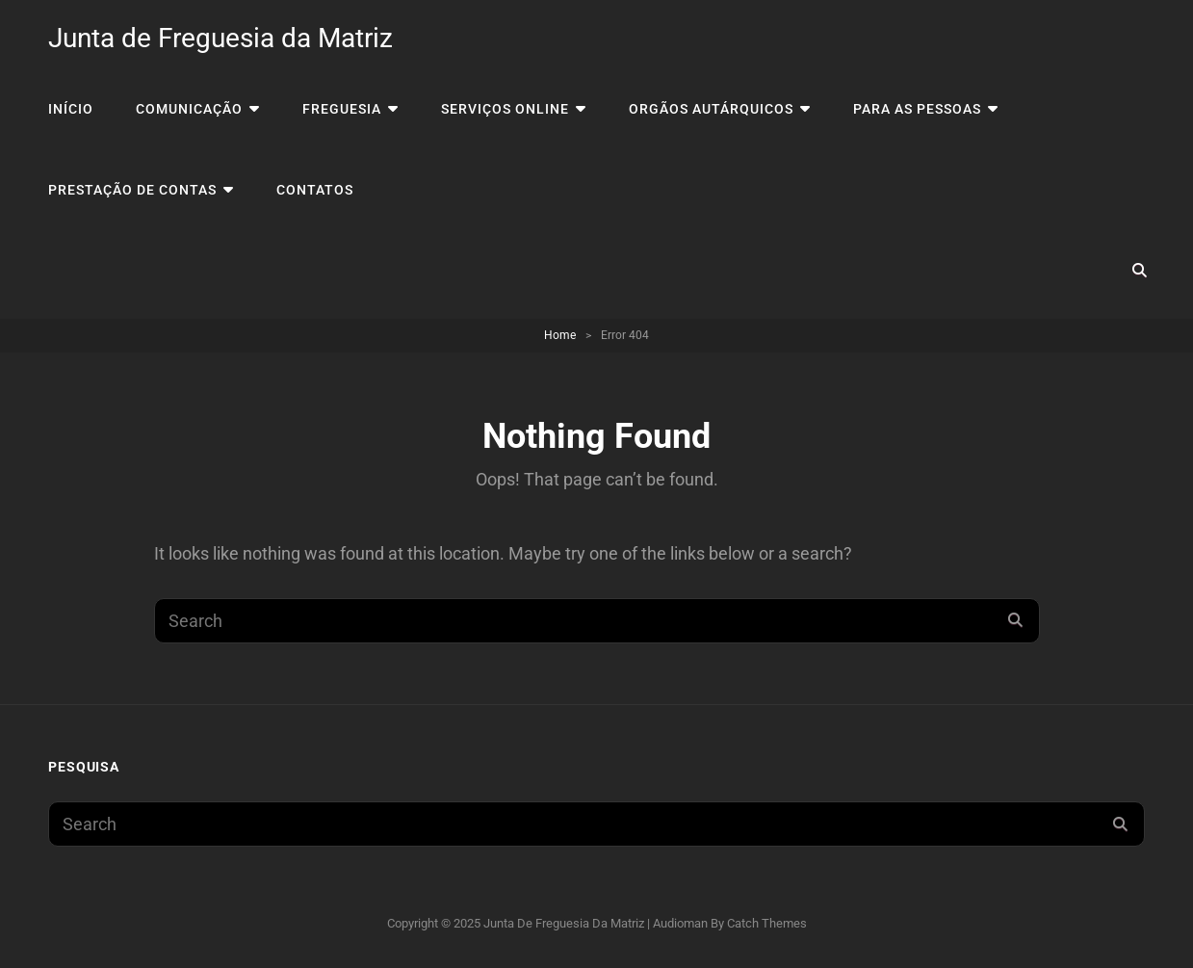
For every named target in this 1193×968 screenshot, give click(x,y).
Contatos (314, 189)
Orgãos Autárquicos (711, 109)
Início (70, 109)
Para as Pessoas (917, 109)
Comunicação (189, 109)
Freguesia (341, 109)
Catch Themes (767, 923)
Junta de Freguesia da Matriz (220, 38)
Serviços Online (505, 109)
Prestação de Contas (132, 189)
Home (560, 335)
